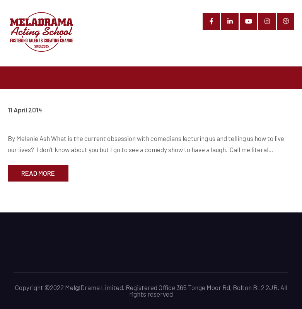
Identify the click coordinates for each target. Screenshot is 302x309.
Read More (38, 173)
